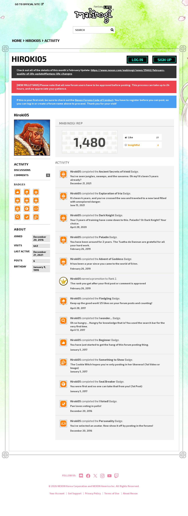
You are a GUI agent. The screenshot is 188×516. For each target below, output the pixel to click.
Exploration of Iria (110, 193)
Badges (19, 184)
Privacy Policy (93, 494)
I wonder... (105, 318)
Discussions (22, 169)
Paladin (104, 237)
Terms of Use (111, 494)
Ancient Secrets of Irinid (114, 171)
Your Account (56, 494)
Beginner (105, 340)
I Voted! (104, 401)
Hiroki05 (75, 171)
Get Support (74, 494)
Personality (106, 421)
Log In (137, 59)
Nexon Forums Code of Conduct (94, 99)
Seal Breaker (107, 381)
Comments (32, 175)
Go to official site (27, 4)
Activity (21, 164)
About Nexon (130, 494)
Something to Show (111, 359)
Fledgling (105, 298)
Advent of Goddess (111, 258)
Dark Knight (106, 215)
